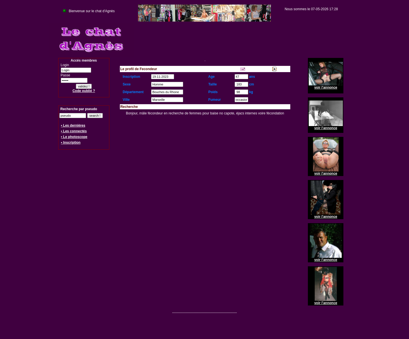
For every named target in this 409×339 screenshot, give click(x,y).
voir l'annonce (325, 87)
